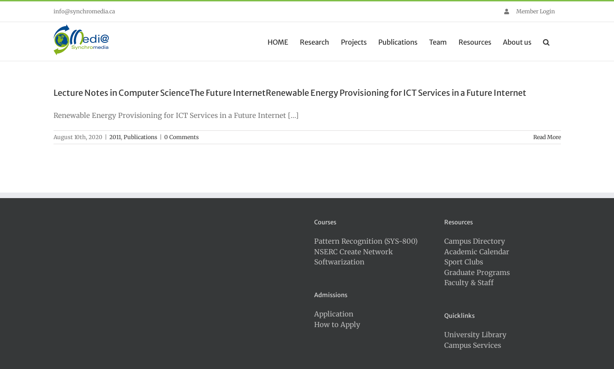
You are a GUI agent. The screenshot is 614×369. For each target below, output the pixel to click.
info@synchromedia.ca (84, 11)
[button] (546, 41)
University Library (475, 334)
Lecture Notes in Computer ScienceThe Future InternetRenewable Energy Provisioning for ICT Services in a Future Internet (290, 93)
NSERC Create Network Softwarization (353, 257)
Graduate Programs (477, 272)
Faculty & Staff (469, 282)
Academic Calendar (476, 251)
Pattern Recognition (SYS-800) (365, 241)
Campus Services (472, 345)
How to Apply (337, 324)
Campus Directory (474, 241)
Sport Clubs (463, 262)
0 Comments (181, 137)
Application (333, 314)
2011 (115, 137)
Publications (140, 137)
